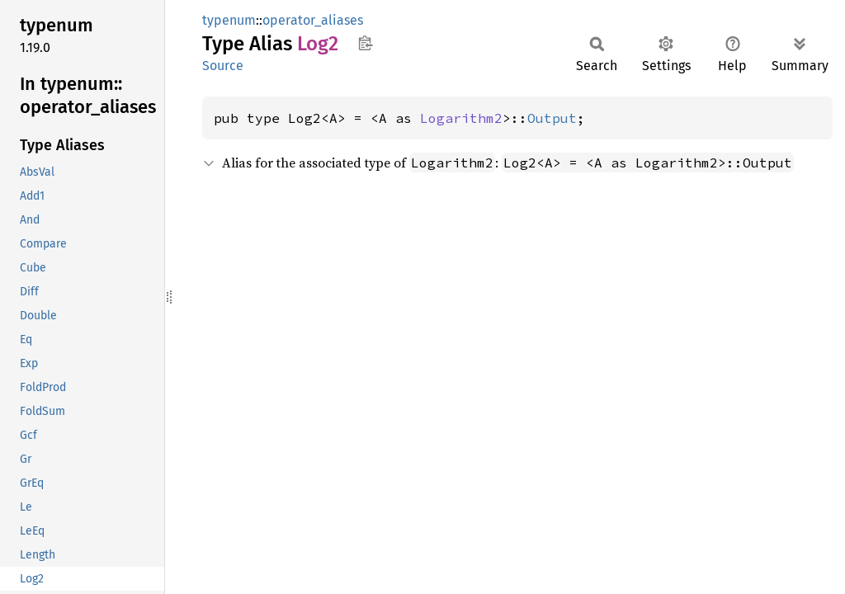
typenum (229, 20)
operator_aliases (312, 20)
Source (222, 65)
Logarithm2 (461, 118)
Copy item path (365, 43)
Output (552, 118)
